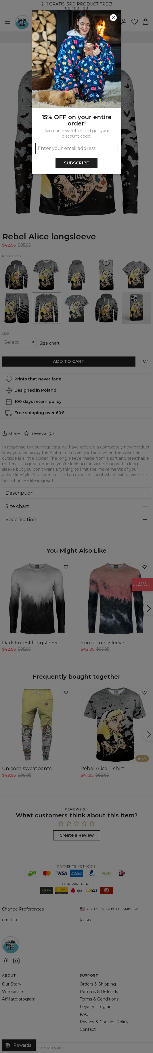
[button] (76, 526)
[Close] (113, 17)
